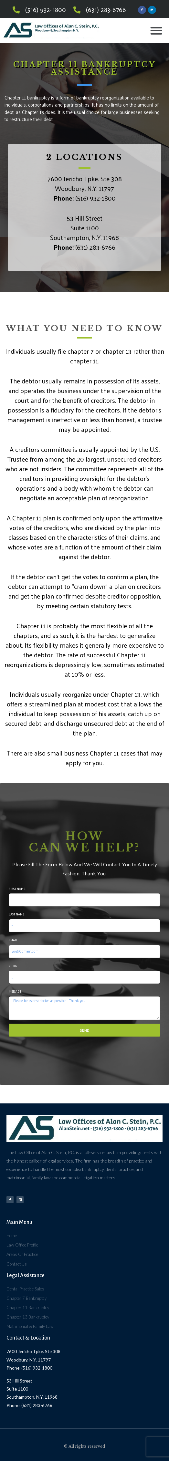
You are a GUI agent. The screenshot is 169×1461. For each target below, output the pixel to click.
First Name (17, 889)
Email (13, 940)
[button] (156, 30)
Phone (14, 966)
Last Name (16, 914)
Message (15, 991)
